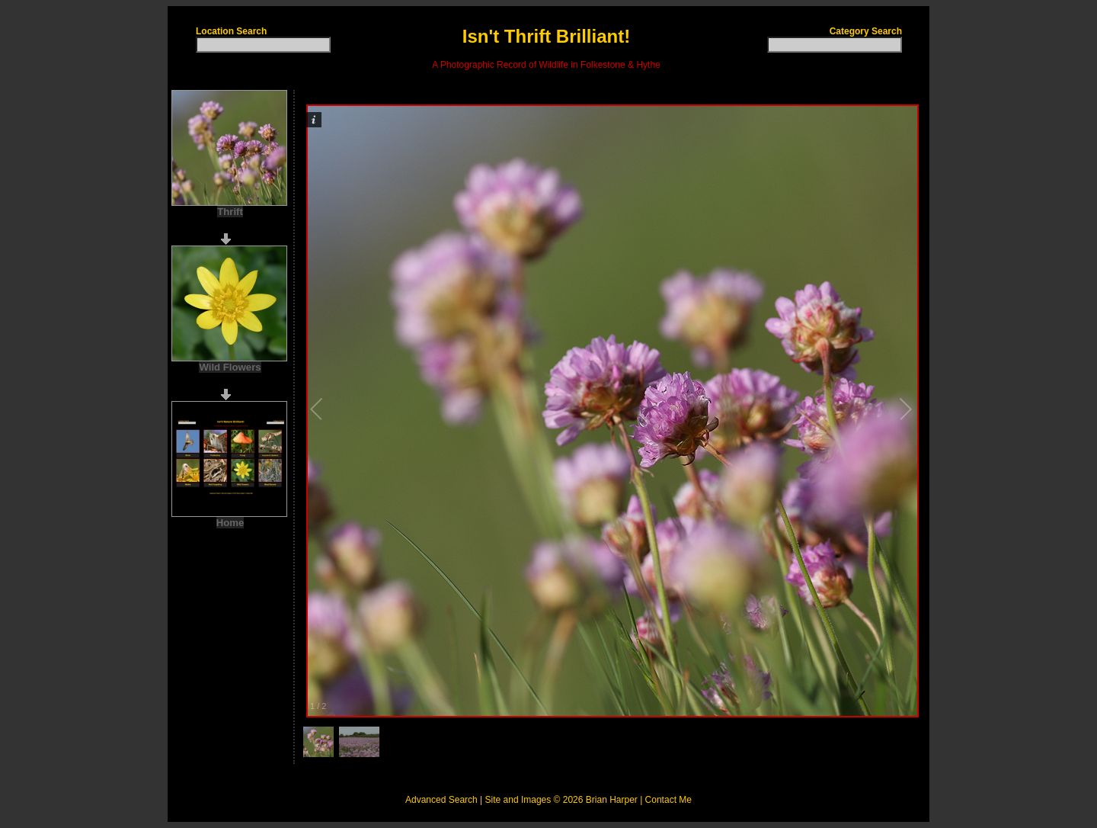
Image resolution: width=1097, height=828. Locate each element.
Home (230, 522)
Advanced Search (441, 799)
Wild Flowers (230, 367)
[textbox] (263, 45)
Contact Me (668, 799)
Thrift (230, 211)
